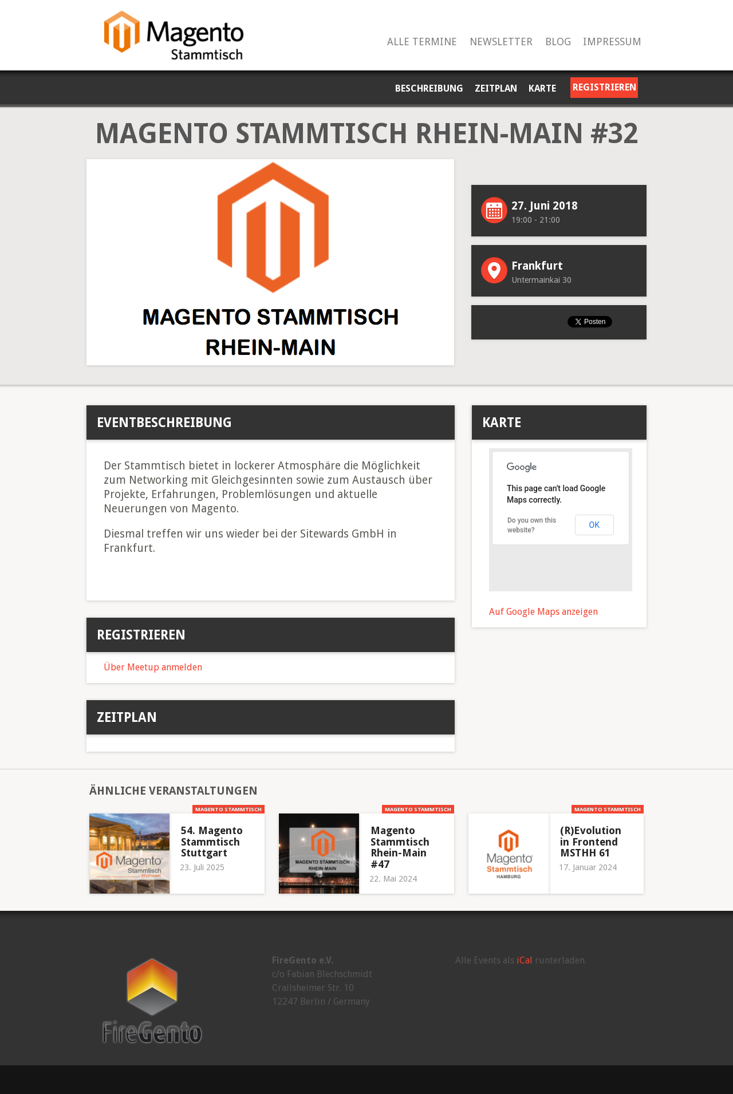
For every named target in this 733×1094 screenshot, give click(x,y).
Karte (542, 88)
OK (594, 525)
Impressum (612, 42)
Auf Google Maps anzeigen (543, 611)
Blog (558, 42)
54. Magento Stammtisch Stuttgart (212, 842)
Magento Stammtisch (228, 809)
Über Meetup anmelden (153, 667)
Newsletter (501, 42)
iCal (525, 960)
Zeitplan (496, 88)
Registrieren (604, 87)
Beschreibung (429, 88)
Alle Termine (422, 42)
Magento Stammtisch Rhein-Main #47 (400, 847)
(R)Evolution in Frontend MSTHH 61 (590, 842)
